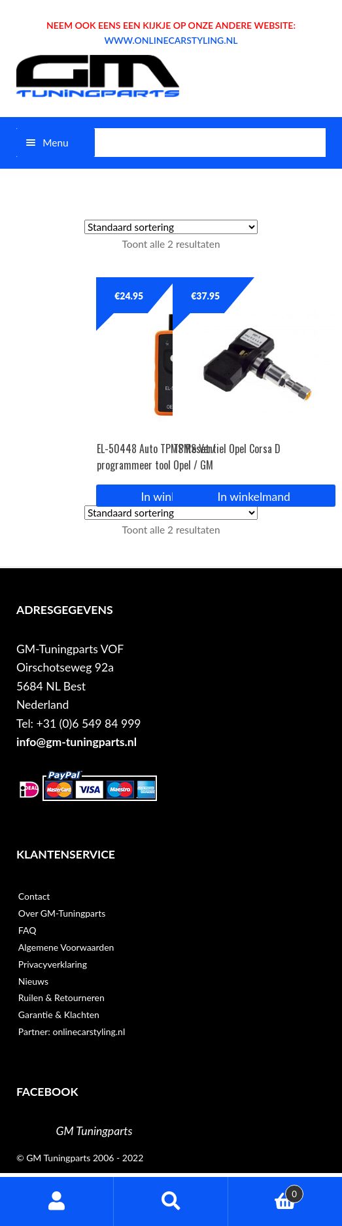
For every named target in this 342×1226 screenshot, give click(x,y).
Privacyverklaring (52, 964)
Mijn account (57, 1201)
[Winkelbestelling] (171, 227)
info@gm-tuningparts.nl (76, 742)
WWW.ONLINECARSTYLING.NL (170, 40)
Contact (34, 896)
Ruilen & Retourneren (61, 997)
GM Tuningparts (94, 1131)
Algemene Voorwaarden (66, 947)
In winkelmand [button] (254, 496)
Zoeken (171, 1201)
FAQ (27, 930)
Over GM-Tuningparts (61, 913)
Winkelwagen (266, 1191)
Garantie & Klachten (58, 1014)
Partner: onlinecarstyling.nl (71, 1031)
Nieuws (33, 981)
